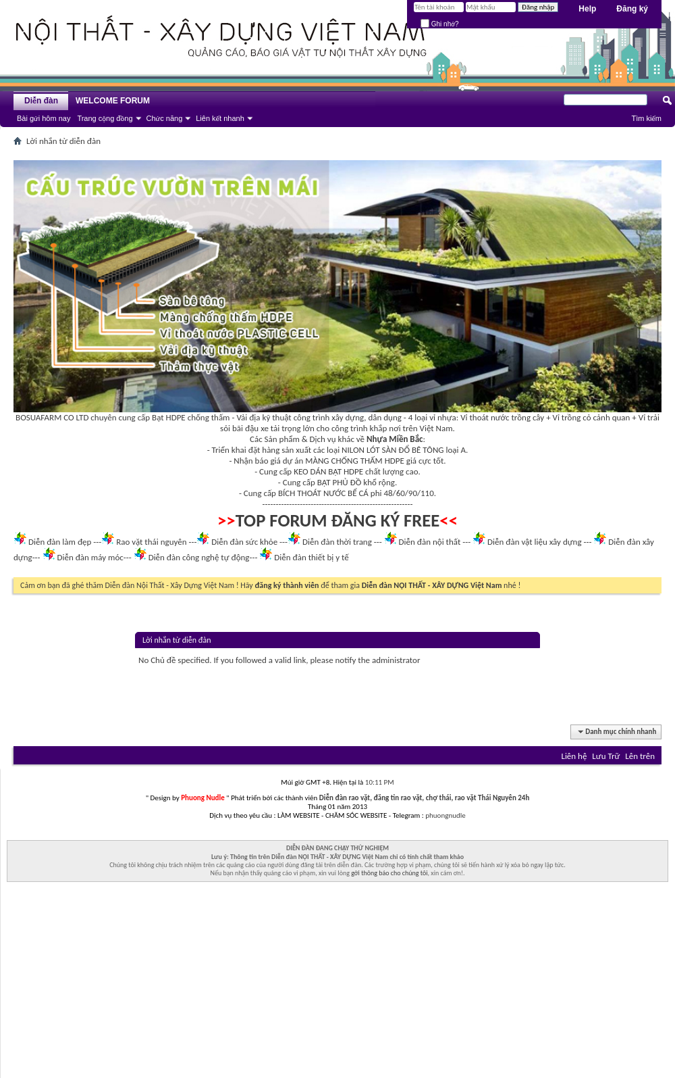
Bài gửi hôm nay (43, 118)
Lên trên (640, 756)
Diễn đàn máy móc (90, 557)
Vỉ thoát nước (484, 417)
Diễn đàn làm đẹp (59, 542)
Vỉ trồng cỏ (572, 417)
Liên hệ (574, 756)
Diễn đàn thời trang (337, 542)
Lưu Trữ (606, 756)
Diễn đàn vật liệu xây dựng (534, 542)
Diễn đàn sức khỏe (244, 542)
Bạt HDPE (169, 417)
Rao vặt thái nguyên (151, 542)
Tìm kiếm (646, 118)
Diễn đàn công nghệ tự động (199, 557)
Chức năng (164, 118)
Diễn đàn (41, 100)
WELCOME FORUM (113, 100)
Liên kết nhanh (220, 118)
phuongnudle (445, 815)
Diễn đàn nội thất (430, 542)
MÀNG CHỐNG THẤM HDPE (354, 461)
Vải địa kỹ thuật (263, 417)
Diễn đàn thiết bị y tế (311, 557)
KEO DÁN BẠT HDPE (328, 471)
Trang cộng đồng (104, 118)
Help (587, 9)
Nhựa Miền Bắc (395, 439)
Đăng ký (632, 9)
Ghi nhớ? (440, 24)
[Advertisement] (337, 983)
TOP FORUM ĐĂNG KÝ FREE (338, 520)
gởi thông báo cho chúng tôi (389, 872)
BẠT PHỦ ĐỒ (339, 482)
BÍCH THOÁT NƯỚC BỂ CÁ (323, 493)
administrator (396, 660)
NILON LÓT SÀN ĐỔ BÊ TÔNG (392, 450)
